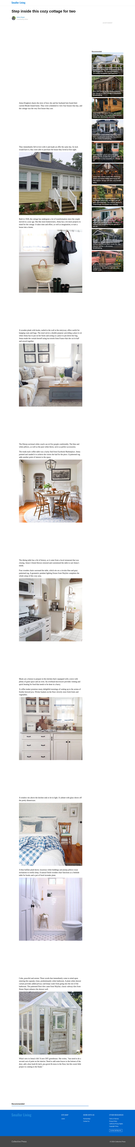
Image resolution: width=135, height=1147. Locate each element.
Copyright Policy (113, 1126)
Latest (63, 1118)
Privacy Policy (113, 1121)
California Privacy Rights (116, 1124)
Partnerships (86, 1118)
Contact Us (86, 1121)
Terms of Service (114, 1118)
